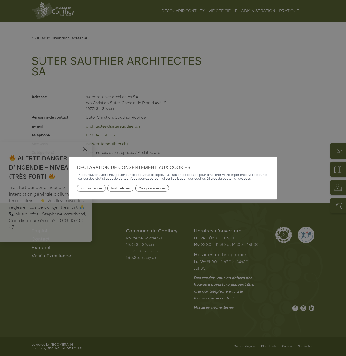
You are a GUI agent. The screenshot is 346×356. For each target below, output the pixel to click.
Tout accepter (91, 188)
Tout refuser (120, 188)
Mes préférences (152, 188)
